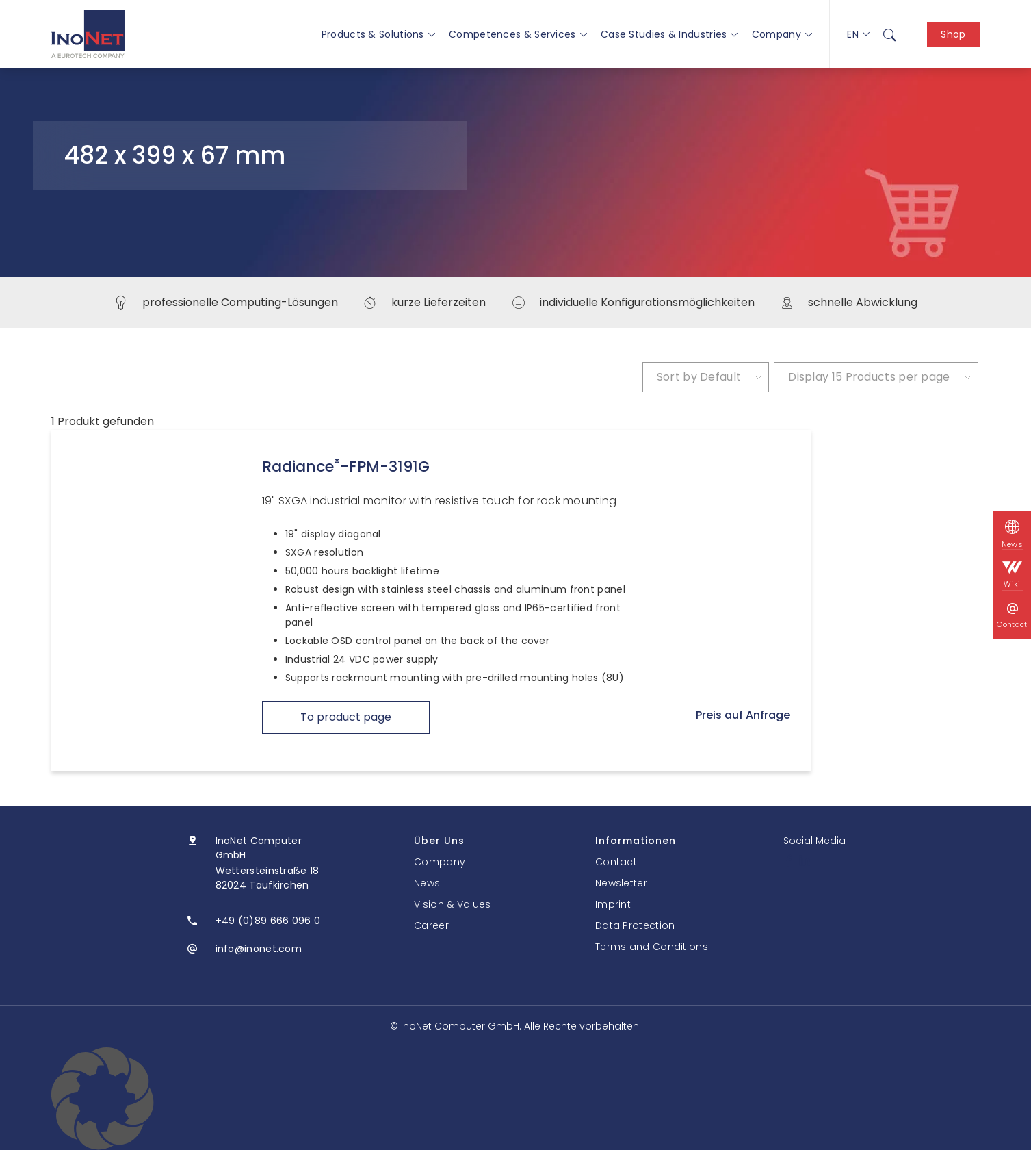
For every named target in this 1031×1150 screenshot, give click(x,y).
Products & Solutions (378, 34)
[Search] (889, 34)
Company (782, 34)
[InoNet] (88, 34)
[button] (515, 1098)
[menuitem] (889, 34)
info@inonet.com (259, 949)
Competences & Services (518, 34)
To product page (345, 717)
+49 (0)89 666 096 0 (268, 921)
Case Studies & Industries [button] (669, 34)
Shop (953, 34)
